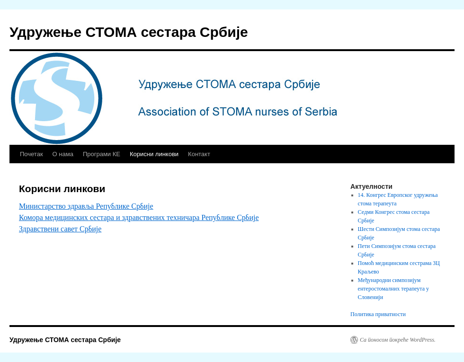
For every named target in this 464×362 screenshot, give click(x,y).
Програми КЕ (101, 154)
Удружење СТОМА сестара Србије (128, 32)
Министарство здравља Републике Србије (86, 206)
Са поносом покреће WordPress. (398, 339)
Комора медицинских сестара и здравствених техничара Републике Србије (139, 217)
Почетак (31, 154)
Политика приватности (378, 314)
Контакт (199, 154)
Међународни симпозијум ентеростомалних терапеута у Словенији (393, 288)
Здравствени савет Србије (60, 229)
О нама (63, 154)
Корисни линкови (154, 154)
